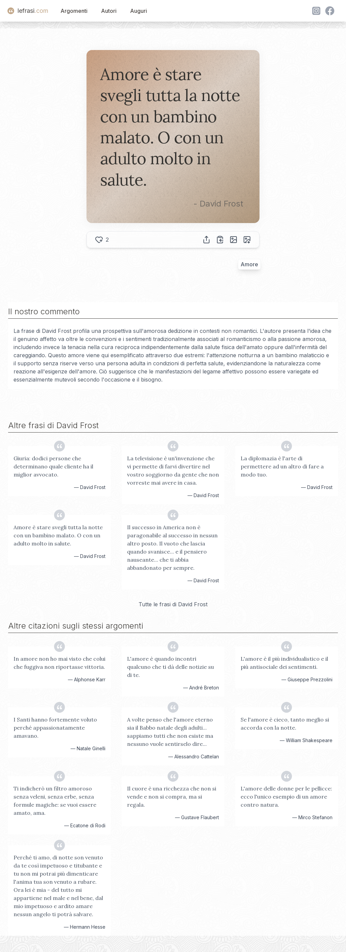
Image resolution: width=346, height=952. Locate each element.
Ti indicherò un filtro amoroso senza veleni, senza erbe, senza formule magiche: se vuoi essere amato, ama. (55, 800)
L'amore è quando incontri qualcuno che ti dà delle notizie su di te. (170, 666)
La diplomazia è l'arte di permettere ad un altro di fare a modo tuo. (282, 466)
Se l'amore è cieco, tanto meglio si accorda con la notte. (285, 723)
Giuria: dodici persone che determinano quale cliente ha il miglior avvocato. (53, 466)
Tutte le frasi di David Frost (173, 604)
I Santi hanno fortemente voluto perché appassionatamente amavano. (55, 727)
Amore (249, 264)
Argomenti (74, 10)
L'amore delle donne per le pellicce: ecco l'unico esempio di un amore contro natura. (286, 796)
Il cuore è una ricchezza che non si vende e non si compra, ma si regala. (171, 796)
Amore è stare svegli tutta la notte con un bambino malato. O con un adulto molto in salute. (58, 535)
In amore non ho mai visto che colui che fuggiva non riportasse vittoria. (59, 662)
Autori (109, 10)
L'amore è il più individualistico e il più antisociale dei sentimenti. (284, 662)
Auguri (138, 10)
